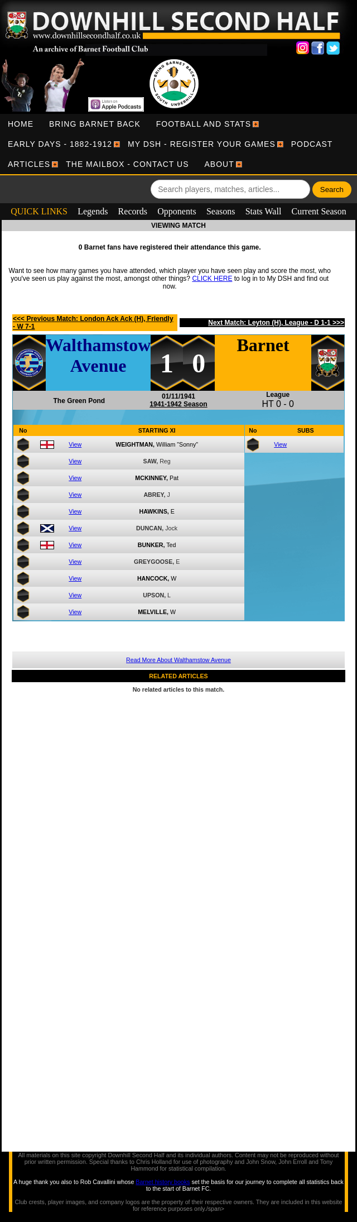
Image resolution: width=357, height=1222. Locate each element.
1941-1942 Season (178, 404)
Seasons (220, 211)
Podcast (312, 144)
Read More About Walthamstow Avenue (178, 659)
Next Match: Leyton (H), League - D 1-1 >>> (276, 323)
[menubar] (178, 144)
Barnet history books (163, 1181)
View (75, 444)
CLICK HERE (212, 278)
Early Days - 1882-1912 (60, 144)
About (219, 164)
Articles (29, 164)
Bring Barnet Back (95, 123)
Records (132, 211)
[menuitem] (20, 124)
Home (20, 123)
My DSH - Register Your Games (202, 144)
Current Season (319, 211)
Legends (93, 211)
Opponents (176, 211)
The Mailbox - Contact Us (127, 164)
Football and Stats (203, 123)
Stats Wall (263, 211)
